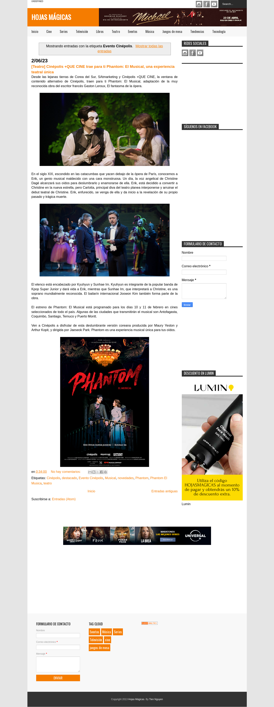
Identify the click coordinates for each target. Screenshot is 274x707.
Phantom (141, 478)
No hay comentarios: (66, 471)
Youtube (214, 4)
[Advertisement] (212, 91)
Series (64, 31)
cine (107, 639)
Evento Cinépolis (91, 478)
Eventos (132, 31)
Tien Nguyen (156, 699)
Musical (110, 478)
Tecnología (218, 31)
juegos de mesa (99, 647)
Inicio (34, 31)
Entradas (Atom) (64, 499)
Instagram (199, 4)
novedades (126, 478)
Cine (49, 31)
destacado (69, 478)
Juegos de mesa (172, 31)
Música (149, 31)
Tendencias (197, 31)
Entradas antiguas (165, 491)
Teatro (116, 31)
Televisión (82, 31)
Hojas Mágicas (51, 17)
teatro (47, 483)
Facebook (206, 4)
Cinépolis (53, 478)
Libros (100, 31)
